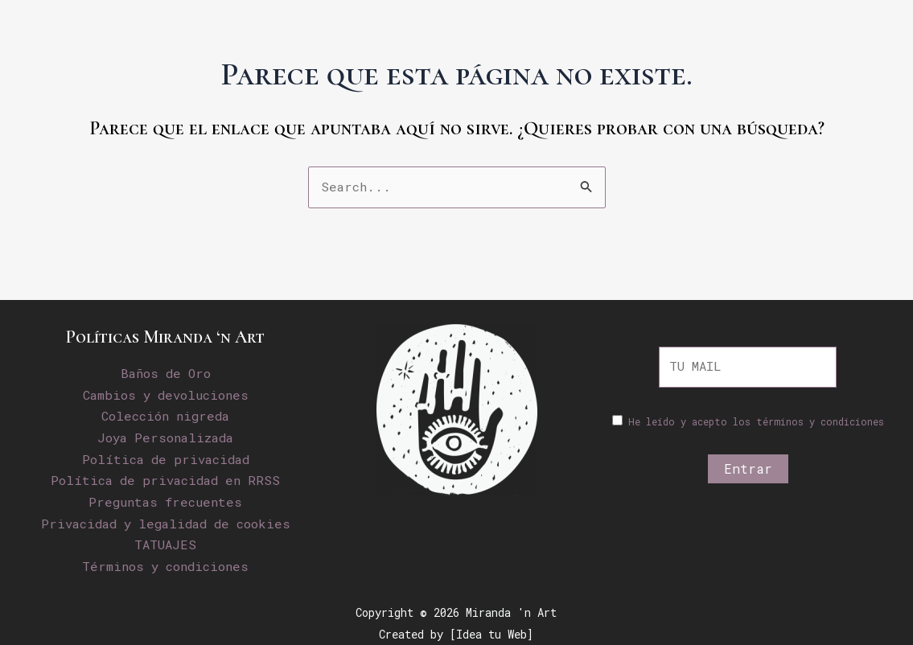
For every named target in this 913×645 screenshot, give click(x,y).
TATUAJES (165, 543)
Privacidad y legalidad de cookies (165, 522)
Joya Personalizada (165, 437)
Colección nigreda (165, 416)
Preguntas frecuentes (166, 501)
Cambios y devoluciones (165, 395)
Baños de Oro (165, 373)
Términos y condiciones (165, 565)
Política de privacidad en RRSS (165, 479)
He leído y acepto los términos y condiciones (756, 423)
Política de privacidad (165, 458)
